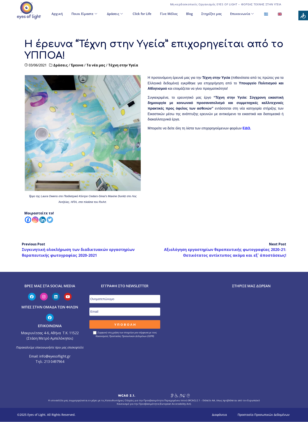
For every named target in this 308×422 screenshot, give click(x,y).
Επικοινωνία (242, 13)
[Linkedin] (42, 220)
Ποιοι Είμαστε (84, 13)
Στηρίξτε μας (211, 13)
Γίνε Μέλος (169, 13)
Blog (189, 13)
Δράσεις (115, 13)
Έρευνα (77, 65)
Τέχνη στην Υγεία (124, 65)
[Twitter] (50, 220)
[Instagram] (35, 220)
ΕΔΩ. (247, 128)
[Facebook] (28, 220)
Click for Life (142, 13)
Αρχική (57, 13)
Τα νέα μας (96, 65)
